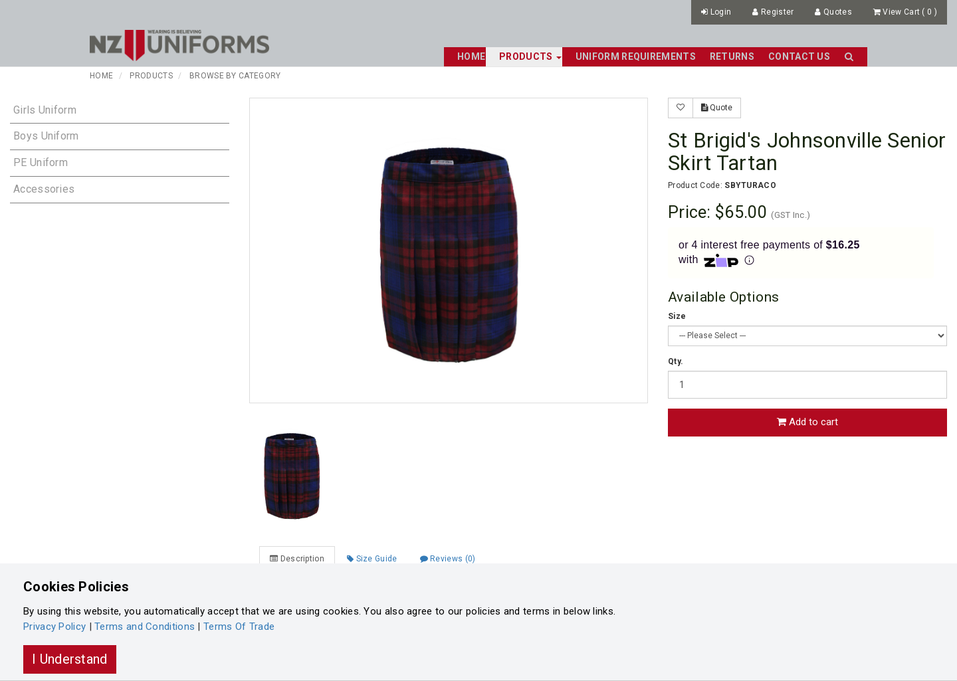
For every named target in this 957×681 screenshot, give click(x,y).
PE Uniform (40, 162)
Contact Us (799, 56)
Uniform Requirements (636, 56)
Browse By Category (234, 75)
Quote (716, 107)
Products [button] (530, 56)
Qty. (675, 361)
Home (471, 56)
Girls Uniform (44, 110)
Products (151, 75)
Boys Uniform (46, 136)
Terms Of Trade (238, 626)
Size (677, 316)
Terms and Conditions (144, 626)
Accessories (43, 189)
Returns (732, 56)
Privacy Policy (54, 626)
